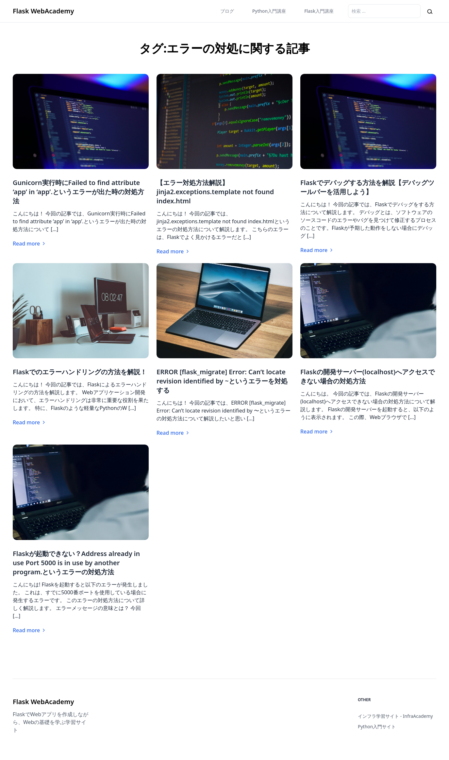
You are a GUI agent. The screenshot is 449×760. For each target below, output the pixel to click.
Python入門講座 (269, 11)
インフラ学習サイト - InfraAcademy (395, 716)
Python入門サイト (377, 726)
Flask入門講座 (319, 11)
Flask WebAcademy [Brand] (43, 11)
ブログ (227, 11)
